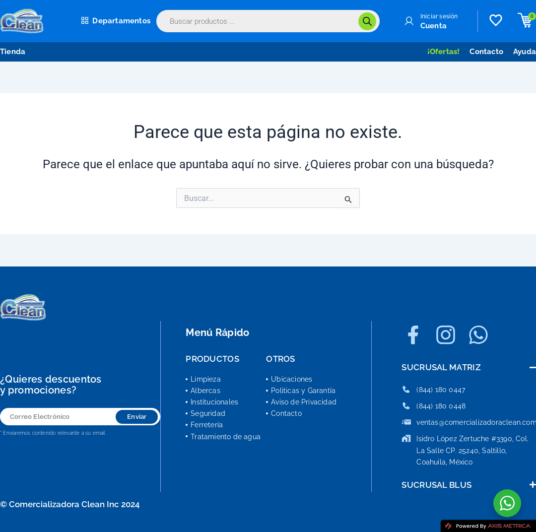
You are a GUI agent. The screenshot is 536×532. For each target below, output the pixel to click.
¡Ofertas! (443, 51)
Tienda (12, 51)
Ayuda (524, 51)
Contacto (486, 51)
